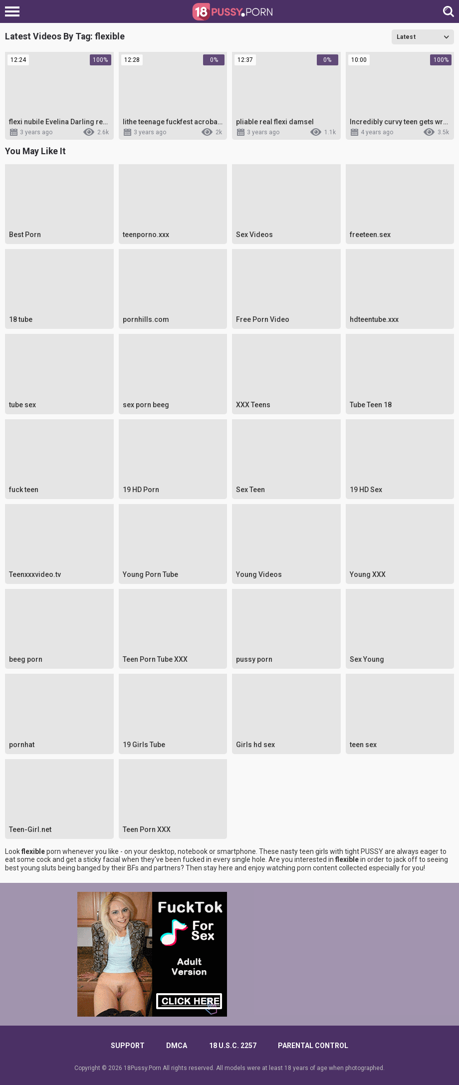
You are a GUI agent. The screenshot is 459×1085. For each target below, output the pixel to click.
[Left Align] (14, 11)
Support (128, 1046)
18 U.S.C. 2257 (232, 1046)
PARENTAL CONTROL (313, 1046)
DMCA (176, 1046)
